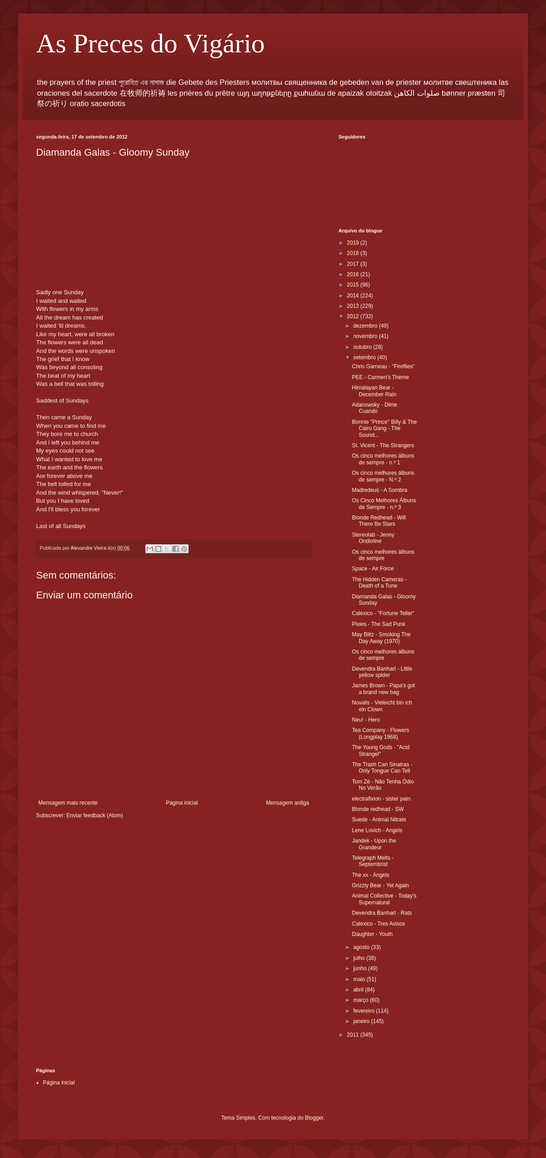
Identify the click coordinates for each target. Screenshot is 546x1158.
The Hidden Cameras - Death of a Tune (379, 582)
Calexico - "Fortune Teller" (383, 613)
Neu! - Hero (366, 720)
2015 (354, 285)
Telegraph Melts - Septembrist (372, 861)
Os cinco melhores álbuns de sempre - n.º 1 (383, 459)
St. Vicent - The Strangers (383, 445)
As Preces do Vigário (150, 43)
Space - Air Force (373, 568)
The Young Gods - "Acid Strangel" (381, 750)
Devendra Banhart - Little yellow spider (382, 672)
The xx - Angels (370, 875)
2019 (354, 243)
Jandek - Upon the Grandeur (374, 844)
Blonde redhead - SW (378, 809)
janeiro (362, 1021)
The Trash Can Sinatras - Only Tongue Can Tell (382, 767)
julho (359, 958)
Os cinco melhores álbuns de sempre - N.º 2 (383, 476)
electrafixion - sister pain (381, 799)
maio (359, 979)
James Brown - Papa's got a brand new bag (383, 688)
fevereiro (364, 1011)
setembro (365, 357)
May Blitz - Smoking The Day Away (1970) (381, 637)
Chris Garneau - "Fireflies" (383, 366)
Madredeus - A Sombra (379, 490)
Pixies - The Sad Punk (379, 624)
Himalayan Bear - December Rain (374, 390)
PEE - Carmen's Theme (380, 377)
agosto (362, 947)
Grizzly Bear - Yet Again (380, 885)
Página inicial (182, 803)
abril (359, 990)
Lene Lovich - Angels (377, 830)
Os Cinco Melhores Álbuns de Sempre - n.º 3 (384, 503)
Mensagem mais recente (67, 803)
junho (360, 968)
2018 (354, 253)
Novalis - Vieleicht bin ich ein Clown (382, 705)
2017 (354, 264)
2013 (354, 306)
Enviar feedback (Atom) (94, 815)
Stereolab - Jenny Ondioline (373, 538)
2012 (354, 316)
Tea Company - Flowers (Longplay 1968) (380, 733)
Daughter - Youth (372, 934)
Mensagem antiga (287, 803)
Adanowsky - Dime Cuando (374, 408)
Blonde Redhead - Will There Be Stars (379, 520)
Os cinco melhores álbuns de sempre (383, 555)
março (361, 1000)
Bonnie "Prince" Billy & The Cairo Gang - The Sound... (384, 428)
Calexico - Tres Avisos (378, 924)
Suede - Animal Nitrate (379, 819)
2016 (354, 274)
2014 (354, 295)
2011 (354, 1035)
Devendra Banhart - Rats (382, 913)
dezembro (366, 326)
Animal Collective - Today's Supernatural (384, 899)
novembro (366, 336)
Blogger (314, 1118)
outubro (363, 347)
